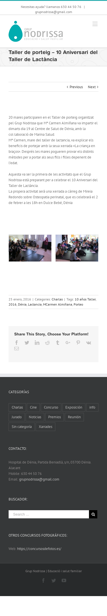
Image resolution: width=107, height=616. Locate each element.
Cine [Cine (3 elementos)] (33, 407)
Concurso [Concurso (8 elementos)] (51, 407)
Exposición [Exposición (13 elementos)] (73, 407)
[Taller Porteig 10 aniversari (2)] (77, 248)
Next (92, 87)
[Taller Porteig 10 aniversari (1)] (30, 248)
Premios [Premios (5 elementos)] (54, 417)
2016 (13, 304)
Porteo (78, 304)
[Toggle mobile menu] (95, 24)
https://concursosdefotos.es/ (39, 548)
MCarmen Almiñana (57, 304)
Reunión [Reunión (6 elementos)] (74, 417)
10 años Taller (85, 299)
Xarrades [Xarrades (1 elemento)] (45, 426)
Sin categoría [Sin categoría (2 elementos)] (22, 426)
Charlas (57, 299)
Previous (76, 87)
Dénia (22, 304)
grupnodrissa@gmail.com (53, 12)
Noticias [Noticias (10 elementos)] (35, 417)
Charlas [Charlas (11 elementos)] (17, 407)
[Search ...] (49, 514)
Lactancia (35, 304)
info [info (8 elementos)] (92, 407)
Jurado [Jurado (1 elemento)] (17, 417)
